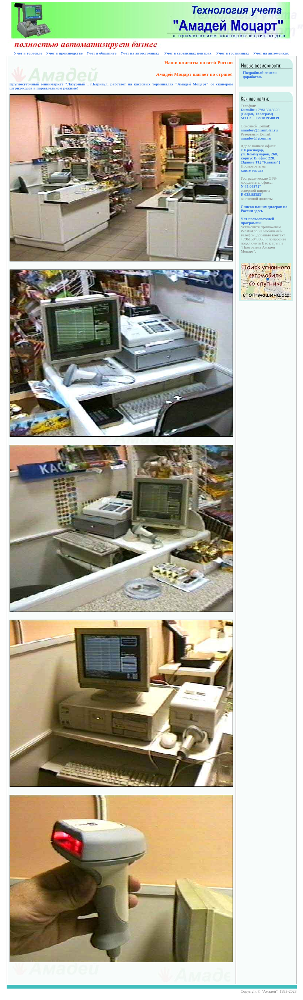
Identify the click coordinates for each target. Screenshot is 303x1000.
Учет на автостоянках (139, 53)
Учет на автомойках (271, 53)
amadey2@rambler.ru (259, 130)
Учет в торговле (28, 53)
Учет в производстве (64, 53)
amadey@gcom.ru (256, 138)
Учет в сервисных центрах (187, 53)
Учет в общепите (101, 53)
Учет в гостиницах (232, 53)
